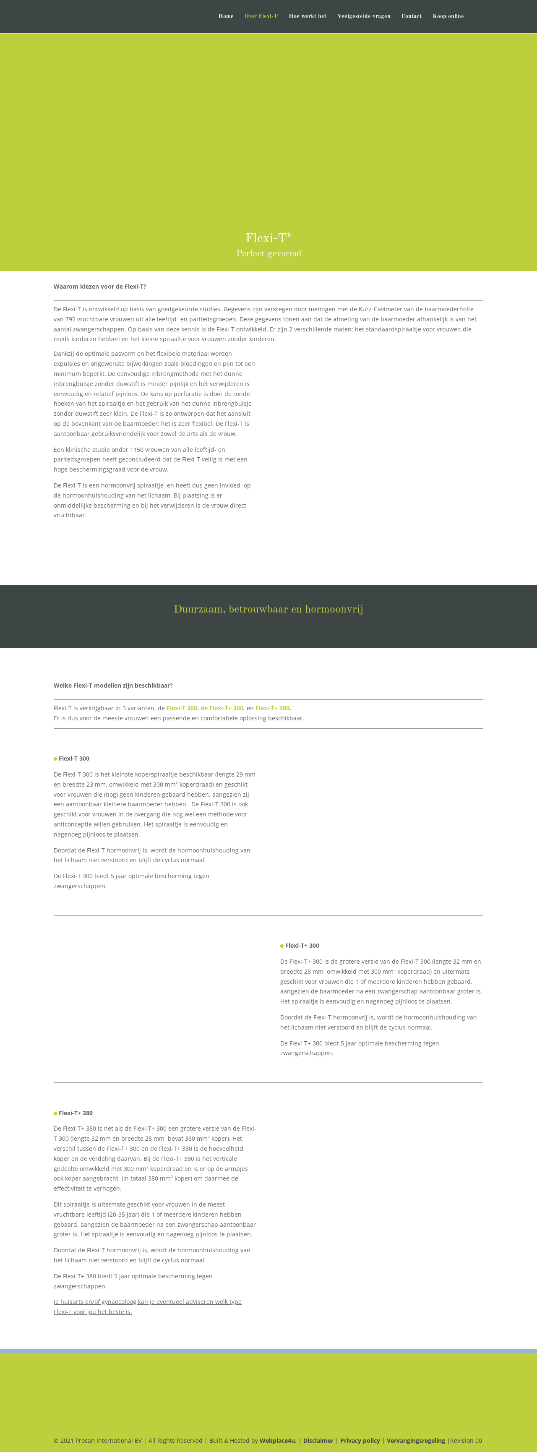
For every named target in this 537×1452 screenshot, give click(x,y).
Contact (411, 17)
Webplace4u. (279, 1440)
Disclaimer (318, 1440)
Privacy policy (360, 1440)
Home (226, 17)
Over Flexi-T (261, 17)
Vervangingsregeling (416, 1440)
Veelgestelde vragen (364, 17)
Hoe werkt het (307, 17)
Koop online (448, 17)
